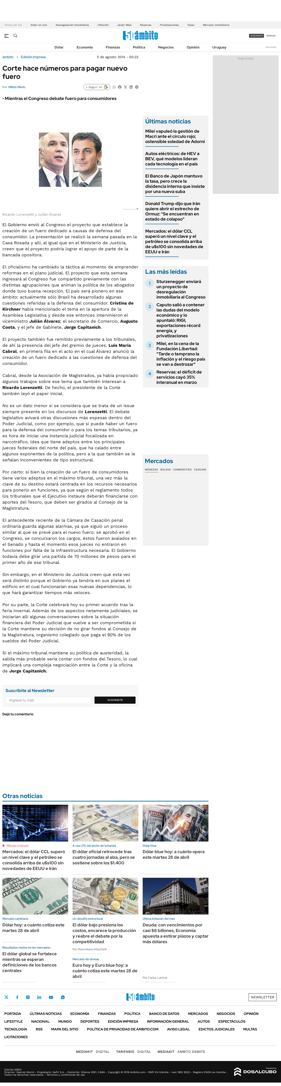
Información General (168, 1021)
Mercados (198, 1013)
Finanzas (113, 47)
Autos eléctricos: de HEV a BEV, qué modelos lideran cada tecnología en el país (172, 159)
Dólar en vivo (39, 24)
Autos (204, 1021)
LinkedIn (39, 997)
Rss (39, 1029)
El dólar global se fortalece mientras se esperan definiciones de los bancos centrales (29, 962)
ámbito (8, 57)
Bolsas (165, 469)
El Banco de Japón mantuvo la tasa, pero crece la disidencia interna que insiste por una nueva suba (175, 183)
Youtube (51, 997)
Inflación (103, 24)
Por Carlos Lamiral (155, 978)
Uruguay (219, 47)
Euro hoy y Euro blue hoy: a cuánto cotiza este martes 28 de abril (105, 970)
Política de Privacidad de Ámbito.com (122, 1029)
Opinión (193, 47)
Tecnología (15, 1029)
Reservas (145, 24)
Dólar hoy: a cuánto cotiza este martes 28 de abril (33, 927)
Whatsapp (63, 997)
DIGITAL (93, 1052)
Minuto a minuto (17, 846)
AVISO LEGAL (178, 1029)
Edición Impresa (123, 1021)
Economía (85, 47)
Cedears (200, 469)
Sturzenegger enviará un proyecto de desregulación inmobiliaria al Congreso (180, 289)
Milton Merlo (16, 87)
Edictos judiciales (217, 1029)
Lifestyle (13, 1021)
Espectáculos (231, 1021)
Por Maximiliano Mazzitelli (90, 949)
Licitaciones (16, 1037)
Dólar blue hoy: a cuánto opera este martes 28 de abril (174, 854)
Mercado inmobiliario (216, 24)
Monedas (151, 469)
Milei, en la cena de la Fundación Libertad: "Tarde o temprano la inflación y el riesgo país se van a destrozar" (180, 354)
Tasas (190, 24)
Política (139, 47)
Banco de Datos (164, 1013)
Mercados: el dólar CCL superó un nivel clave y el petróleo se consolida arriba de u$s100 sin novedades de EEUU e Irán (174, 241)
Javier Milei (124, 24)
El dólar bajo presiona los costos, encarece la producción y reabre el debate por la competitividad (104, 933)
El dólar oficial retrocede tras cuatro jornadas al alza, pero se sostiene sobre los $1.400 (104, 857)
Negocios (166, 47)
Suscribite (115, 700)
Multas (250, 1029)
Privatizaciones (169, 24)
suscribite (256, 35)
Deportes (90, 1021)
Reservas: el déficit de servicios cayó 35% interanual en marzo (179, 377)
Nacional (40, 1021)
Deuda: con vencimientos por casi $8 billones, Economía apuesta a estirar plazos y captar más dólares (175, 933)
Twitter (6, 997)
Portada (12, 1013)
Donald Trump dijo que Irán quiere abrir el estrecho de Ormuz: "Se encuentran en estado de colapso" (172, 211)
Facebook (17, 997)
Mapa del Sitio (64, 1029)
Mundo (65, 1021)
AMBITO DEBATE (181, 1052)
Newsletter (271, 47)
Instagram (28, 997)
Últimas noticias (46, 1013)
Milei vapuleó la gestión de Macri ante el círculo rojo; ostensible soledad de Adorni (175, 136)
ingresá (271, 35)
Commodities (182, 469)
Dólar (59, 47)
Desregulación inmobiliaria (72, 24)
